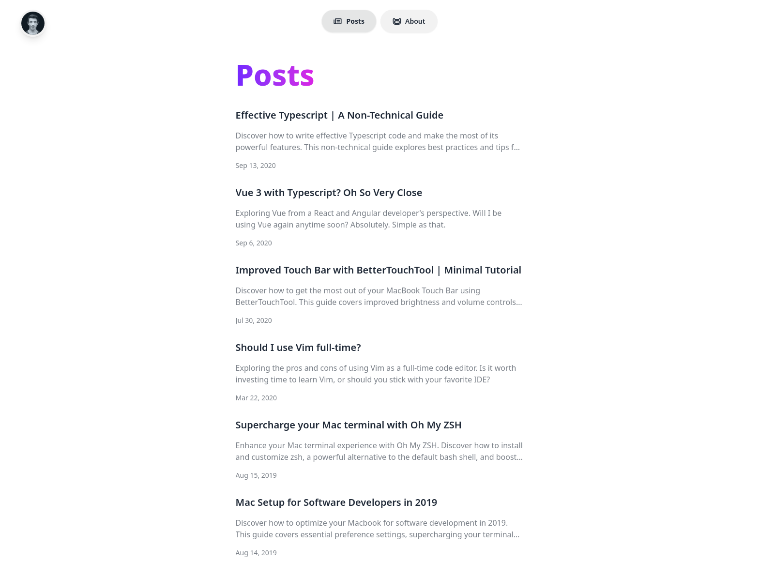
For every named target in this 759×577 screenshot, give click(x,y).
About (409, 21)
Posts (349, 21)
